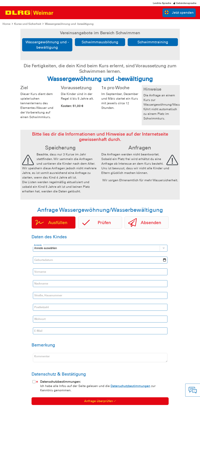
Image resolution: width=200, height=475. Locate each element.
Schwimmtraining (152, 42)
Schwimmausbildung (100, 42)
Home (6, 24)
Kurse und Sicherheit (27, 24)
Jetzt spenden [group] (179, 12)
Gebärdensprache (184, 3)
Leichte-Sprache (162, 3)
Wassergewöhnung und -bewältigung (69, 24)
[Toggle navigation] (59, 12)
